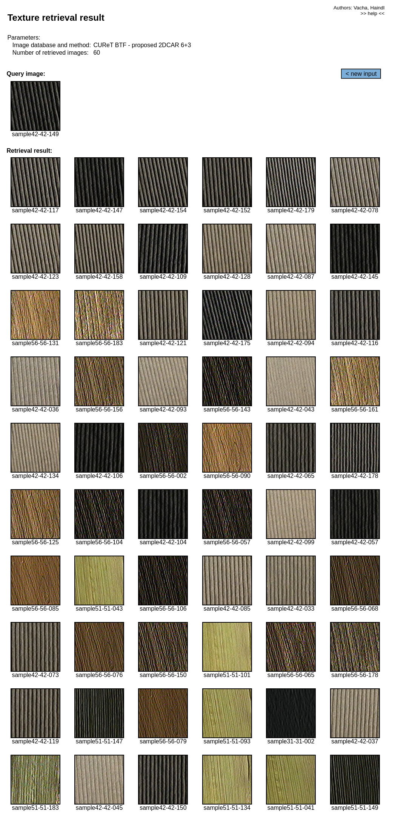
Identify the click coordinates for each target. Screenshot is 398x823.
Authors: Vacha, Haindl (358, 8)
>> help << (372, 13)
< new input (361, 74)
